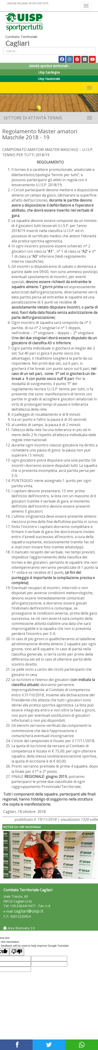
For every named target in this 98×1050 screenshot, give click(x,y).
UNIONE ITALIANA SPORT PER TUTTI (27, 3)
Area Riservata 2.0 (19, 928)
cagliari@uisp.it (28, 911)
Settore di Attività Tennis (32, 117)
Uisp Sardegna (49, 72)
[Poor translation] (16, 952)
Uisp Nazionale (49, 79)
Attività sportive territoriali (49, 66)
